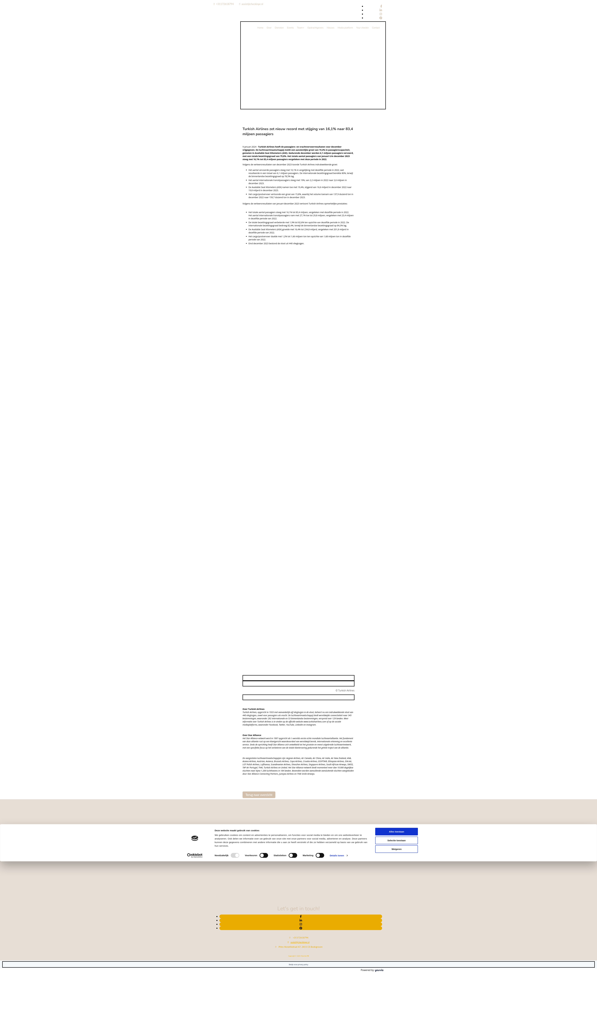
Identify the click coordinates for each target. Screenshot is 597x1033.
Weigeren (396, 633)
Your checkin (362, 27)
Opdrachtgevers (315, 27)
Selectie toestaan (396, 624)
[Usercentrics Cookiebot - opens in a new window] (195, 639)
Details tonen (337, 639)
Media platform (345, 27)
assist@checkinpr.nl (252, 4)
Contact (376, 27)
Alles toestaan (396, 615)
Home (260, 27)
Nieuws (330, 27)
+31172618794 (225, 4)
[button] (259, 794)
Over (269, 27)
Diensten (279, 27)
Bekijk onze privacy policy (298, 964)
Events (290, 27)
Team (300, 27)
